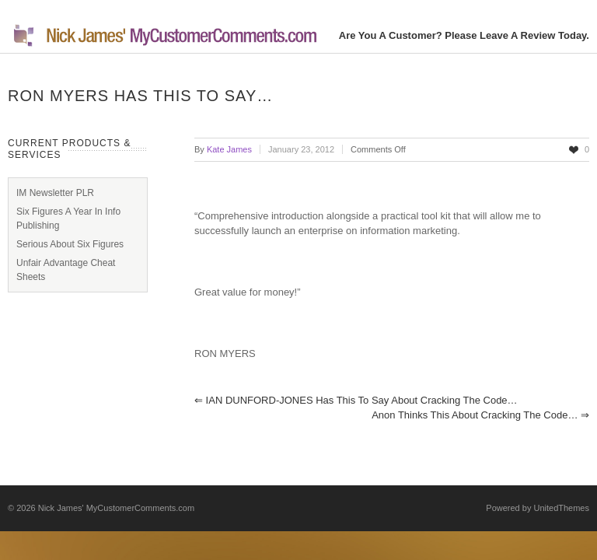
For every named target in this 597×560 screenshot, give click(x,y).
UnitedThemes (561, 508)
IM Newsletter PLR (55, 192)
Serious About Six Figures (70, 244)
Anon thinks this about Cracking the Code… (480, 415)
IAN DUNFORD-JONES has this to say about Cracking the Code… (356, 400)
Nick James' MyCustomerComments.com (116, 508)
